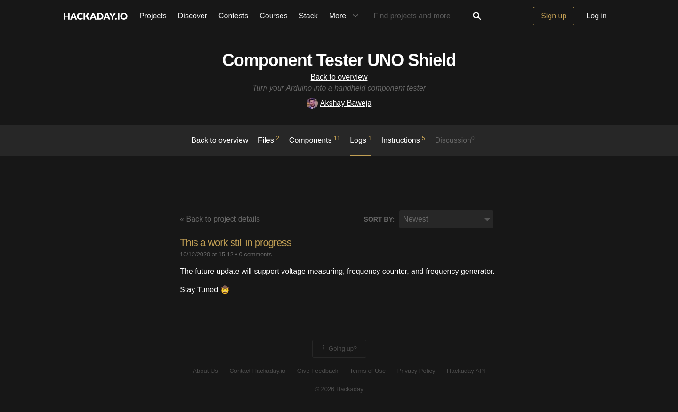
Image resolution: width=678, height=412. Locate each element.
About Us (205, 370)
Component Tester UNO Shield (339, 60)
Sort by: (379, 219)
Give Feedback (317, 370)
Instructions (403, 139)
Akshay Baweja (339, 103)
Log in (596, 16)
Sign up (553, 16)
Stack (308, 16)
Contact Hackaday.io (257, 370)
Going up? (338, 349)
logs (360, 139)
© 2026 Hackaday (339, 389)
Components (314, 139)
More (346, 16)
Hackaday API (466, 370)
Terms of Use (368, 370)
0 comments (255, 254)
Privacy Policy (416, 370)
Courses (273, 16)
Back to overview (339, 77)
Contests (233, 16)
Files (268, 139)
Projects (153, 16)
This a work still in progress (235, 242)
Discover (192, 16)
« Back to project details (220, 219)
